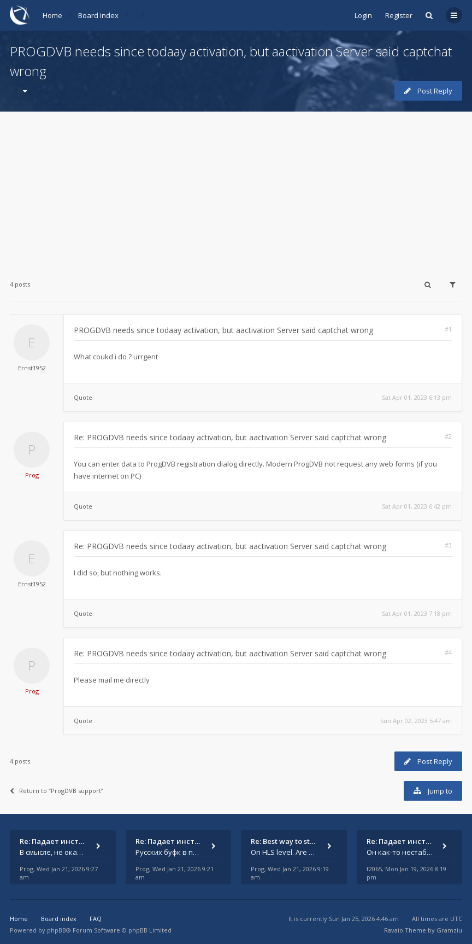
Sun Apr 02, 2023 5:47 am (416, 720)
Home (52, 15)
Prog (32, 475)
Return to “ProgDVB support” (56, 790)
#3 (448, 545)
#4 (448, 652)
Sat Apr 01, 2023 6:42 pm (417, 506)
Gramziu (449, 930)
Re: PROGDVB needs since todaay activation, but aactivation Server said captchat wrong (230, 437)
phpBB (56, 930)
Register (398, 15)
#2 (448, 436)
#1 (448, 329)
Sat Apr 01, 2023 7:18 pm (417, 613)
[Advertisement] (236, 188)
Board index (98, 15)
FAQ (96, 918)
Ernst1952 (32, 368)
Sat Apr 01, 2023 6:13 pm (417, 397)
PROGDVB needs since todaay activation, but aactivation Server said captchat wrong (223, 330)
